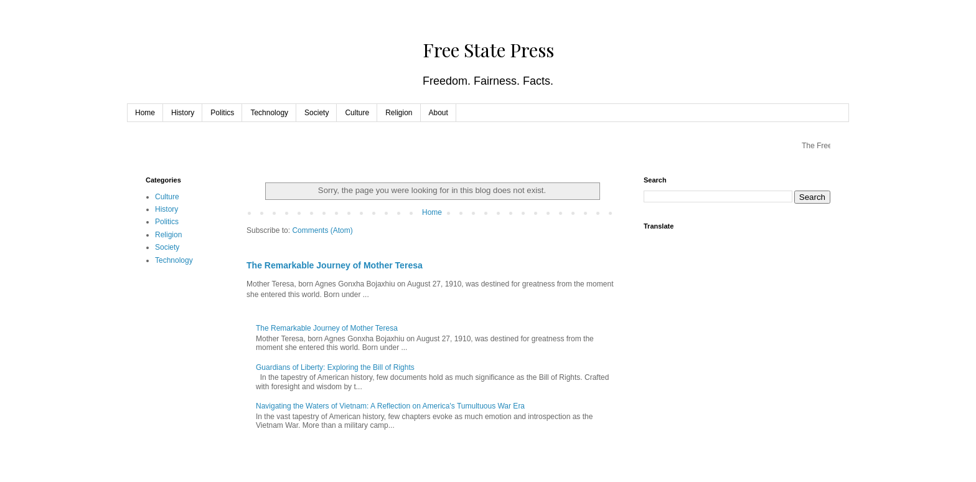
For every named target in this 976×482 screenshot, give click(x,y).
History (182, 112)
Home (145, 112)
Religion (398, 112)
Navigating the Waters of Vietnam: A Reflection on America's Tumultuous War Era (390, 406)
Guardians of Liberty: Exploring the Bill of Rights (335, 367)
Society (316, 112)
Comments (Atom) (322, 230)
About (438, 112)
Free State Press (488, 49)
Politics (222, 112)
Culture (357, 112)
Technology (269, 112)
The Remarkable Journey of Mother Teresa (334, 265)
